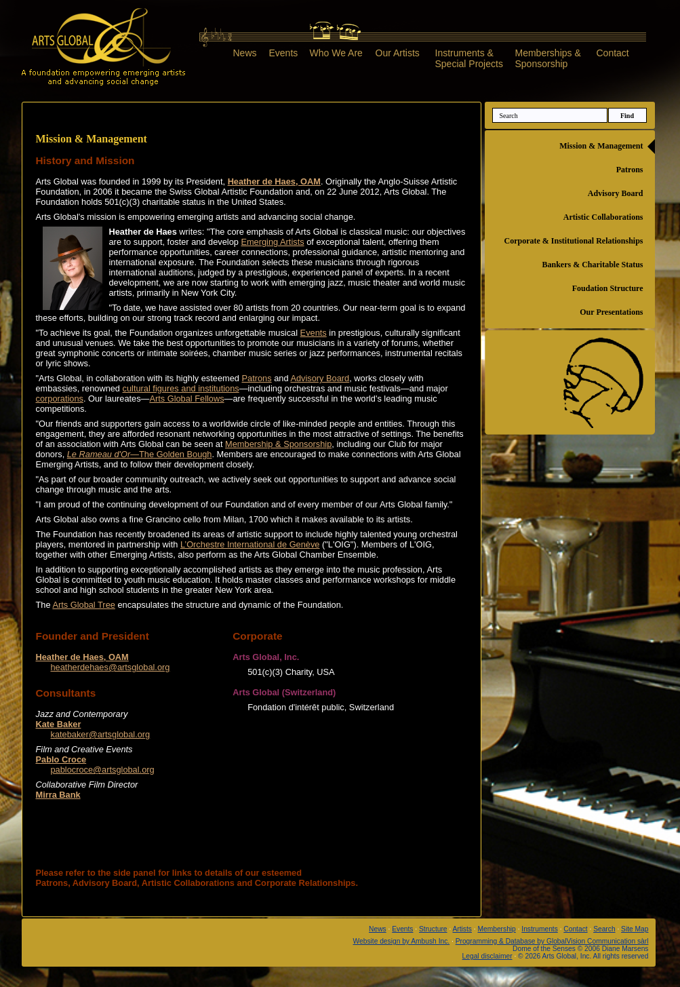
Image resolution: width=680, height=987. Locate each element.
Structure (433, 929)
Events (283, 52)
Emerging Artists (272, 242)
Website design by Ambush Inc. (401, 941)
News (245, 52)
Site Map (634, 929)
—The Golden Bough (139, 454)
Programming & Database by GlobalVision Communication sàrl (552, 941)
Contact (613, 52)
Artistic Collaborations (603, 217)
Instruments (539, 929)
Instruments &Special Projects (469, 58)
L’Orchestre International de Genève (250, 544)
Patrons (257, 378)
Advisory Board (319, 378)
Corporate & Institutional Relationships (573, 241)
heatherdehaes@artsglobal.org (110, 667)
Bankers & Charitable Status (592, 264)
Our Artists (398, 52)
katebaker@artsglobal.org (101, 734)
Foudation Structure (607, 288)
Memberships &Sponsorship (548, 58)
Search (604, 929)
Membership (496, 929)
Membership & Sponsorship (278, 444)
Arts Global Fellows (186, 398)
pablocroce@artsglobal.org (103, 770)
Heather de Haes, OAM (274, 181)
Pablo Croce (61, 759)
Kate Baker (58, 724)
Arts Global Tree (83, 605)
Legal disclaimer (487, 956)
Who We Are (336, 52)
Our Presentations (611, 312)
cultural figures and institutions (181, 388)
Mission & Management (601, 146)
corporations (59, 398)
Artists (462, 929)
